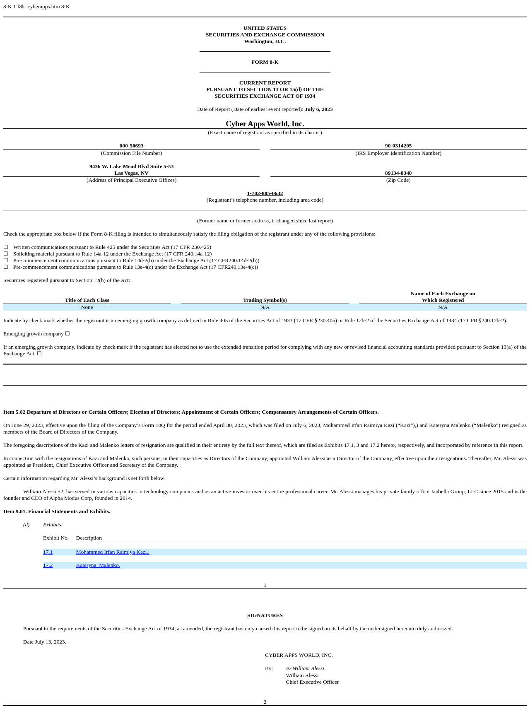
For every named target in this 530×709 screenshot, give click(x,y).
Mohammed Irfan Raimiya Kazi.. (112, 552)
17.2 (48, 565)
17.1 (48, 552)
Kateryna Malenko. (98, 565)
